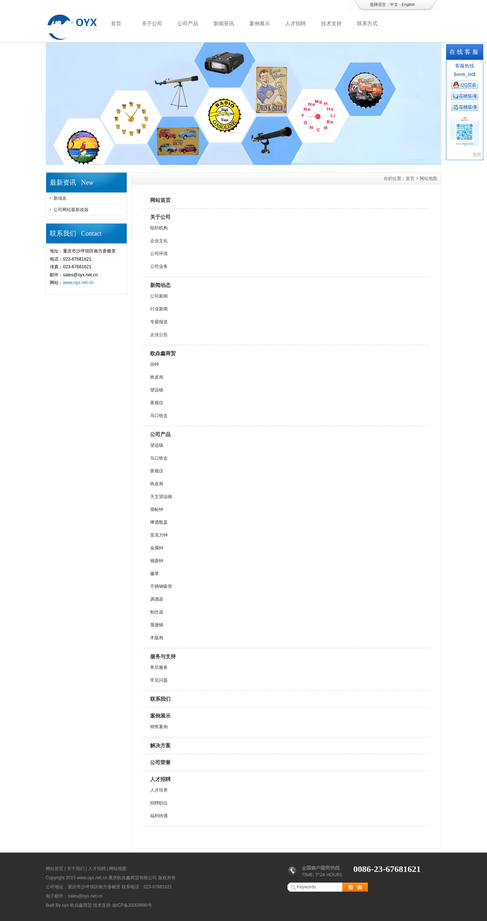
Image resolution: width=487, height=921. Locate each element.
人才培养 (159, 790)
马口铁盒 (159, 415)
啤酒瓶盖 (159, 522)
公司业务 (159, 266)
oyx (65, 905)
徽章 (154, 573)
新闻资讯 (223, 23)
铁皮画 (156, 377)
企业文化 (159, 240)
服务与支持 (163, 656)
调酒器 (156, 599)
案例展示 (259, 23)
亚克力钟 (159, 535)
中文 (394, 4)
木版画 (156, 637)
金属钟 (156, 547)
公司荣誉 (160, 762)
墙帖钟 (156, 509)
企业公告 (159, 334)
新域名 (60, 198)
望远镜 (156, 390)
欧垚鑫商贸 (163, 353)
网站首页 (160, 200)
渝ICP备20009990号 (132, 905)
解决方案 (160, 745)
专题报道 (159, 321)
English (408, 4)
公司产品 (188, 23)
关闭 (476, 154)
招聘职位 (159, 803)
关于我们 (76, 868)
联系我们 (160, 699)
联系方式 (367, 23)
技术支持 (331, 23)
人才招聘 (295, 23)
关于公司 (152, 23)
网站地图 (118, 868)
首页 (116, 23)
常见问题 (159, 680)
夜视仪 (156, 402)
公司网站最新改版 (71, 209)
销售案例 (159, 726)
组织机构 (159, 228)
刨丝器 (156, 612)
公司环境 (159, 253)
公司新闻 (159, 296)
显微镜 (156, 624)
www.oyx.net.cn (78, 282)
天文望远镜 (161, 496)
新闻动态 (160, 285)
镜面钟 (156, 560)
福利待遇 (159, 815)
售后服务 (159, 667)
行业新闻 (159, 309)
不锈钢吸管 (161, 586)
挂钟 (154, 364)
